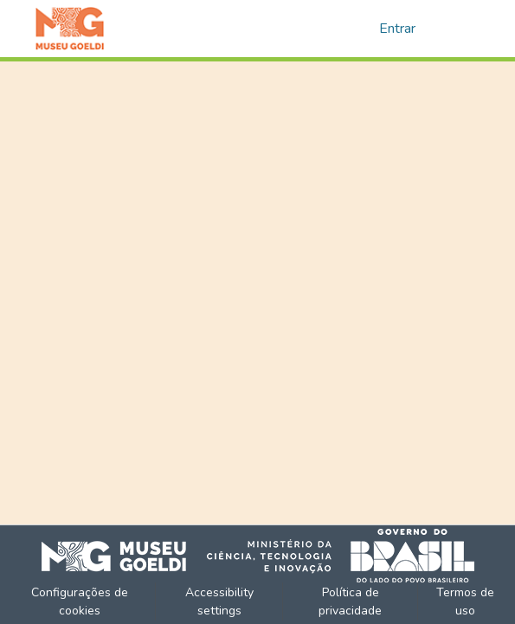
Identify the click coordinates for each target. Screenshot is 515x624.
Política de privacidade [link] (350, 601)
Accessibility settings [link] (219, 601)
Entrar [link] (397, 28)
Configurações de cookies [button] (79, 601)
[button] (70, 28)
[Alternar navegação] (457, 28)
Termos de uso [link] (465, 601)
